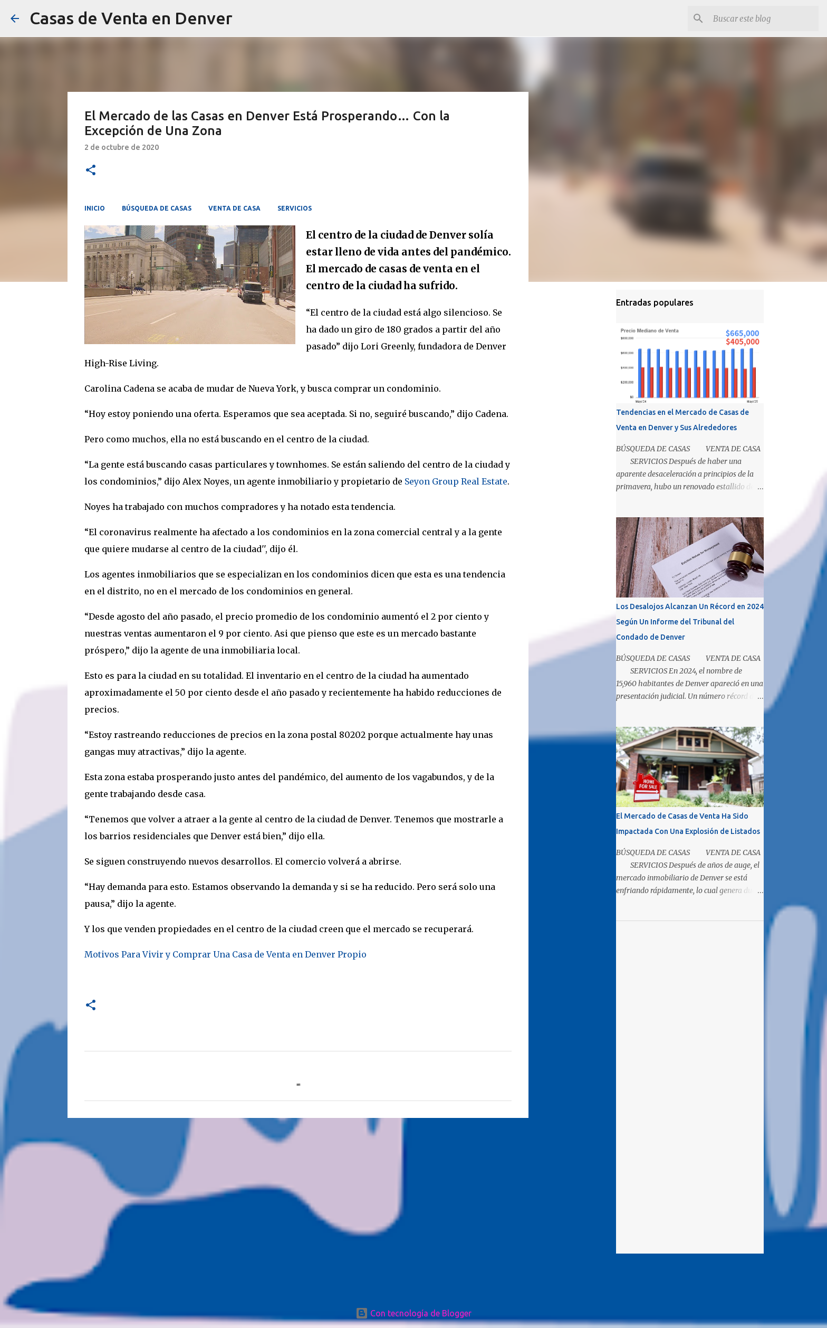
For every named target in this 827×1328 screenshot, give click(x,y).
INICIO (94, 208)
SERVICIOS (294, 208)
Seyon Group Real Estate (456, 481)
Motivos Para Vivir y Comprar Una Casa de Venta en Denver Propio (225, 954)
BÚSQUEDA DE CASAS (156, 208)
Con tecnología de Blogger (413, 1313)
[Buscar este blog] (763, 18)
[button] (90, 171)
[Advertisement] (298, 1208)
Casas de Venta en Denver (131, 17)
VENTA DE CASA (234, 208)
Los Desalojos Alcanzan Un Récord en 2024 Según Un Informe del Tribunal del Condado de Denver (690, 621)
